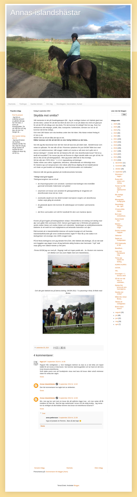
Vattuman (118, 235)
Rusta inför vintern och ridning (120, 181)
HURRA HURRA (120, 265)
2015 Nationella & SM (120, 244)
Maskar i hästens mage (118, 226)
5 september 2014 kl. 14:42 (68, 384)
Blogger (76, 485)
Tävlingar (23, 104)
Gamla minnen (36, 104)
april (117, 324)
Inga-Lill (43, 362)
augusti (118, 312)
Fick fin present (17, 115)
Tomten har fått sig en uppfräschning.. (120, 188)
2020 (115, 142)
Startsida (11, 104)
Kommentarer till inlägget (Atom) (57, 472)
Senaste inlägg (39, 468)
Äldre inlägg (99, 468)
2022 (115, 136)
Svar (43, 413)
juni (116, 318)
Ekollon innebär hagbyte (120, 231)
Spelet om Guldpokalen (120, 239)
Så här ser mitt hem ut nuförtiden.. (120, 280)
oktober (118, 169)
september (119, 172)
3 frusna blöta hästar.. (119, 210)
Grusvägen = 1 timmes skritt (120, 274)
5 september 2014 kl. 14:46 (68, 398)
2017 (115, 151)
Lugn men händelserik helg (120, 253)
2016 (115, 154)
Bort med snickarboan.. (120, 215)
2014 (115, 160)
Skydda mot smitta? (119, 293)
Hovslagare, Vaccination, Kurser (69, 104)
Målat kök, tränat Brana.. (121, 298)
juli (116, 315)
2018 (115, 148)
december (119, 163)
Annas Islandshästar (47, 384)
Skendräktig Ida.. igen (119, 205)
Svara (42, 377)
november (119, 166)
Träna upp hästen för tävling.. (119, 260)
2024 (115, 130)
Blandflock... (119, 248)
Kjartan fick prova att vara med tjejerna (120, 287)
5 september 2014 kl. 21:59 (68, 418)
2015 (115, 157)
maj (116, 321)
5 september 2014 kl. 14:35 (56, 362)
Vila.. (116, 271)
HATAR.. (118, 268)
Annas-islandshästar (45, 12)
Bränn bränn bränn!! (119, 307)
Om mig (49, 104)
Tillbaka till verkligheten (120, 303)
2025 (115, 127)
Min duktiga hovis (119, 195)
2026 (115, 124)
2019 (115, 145)
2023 (115, 133)
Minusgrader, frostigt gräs (120, 200)
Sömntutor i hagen (119, 175)
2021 (115, 139)
